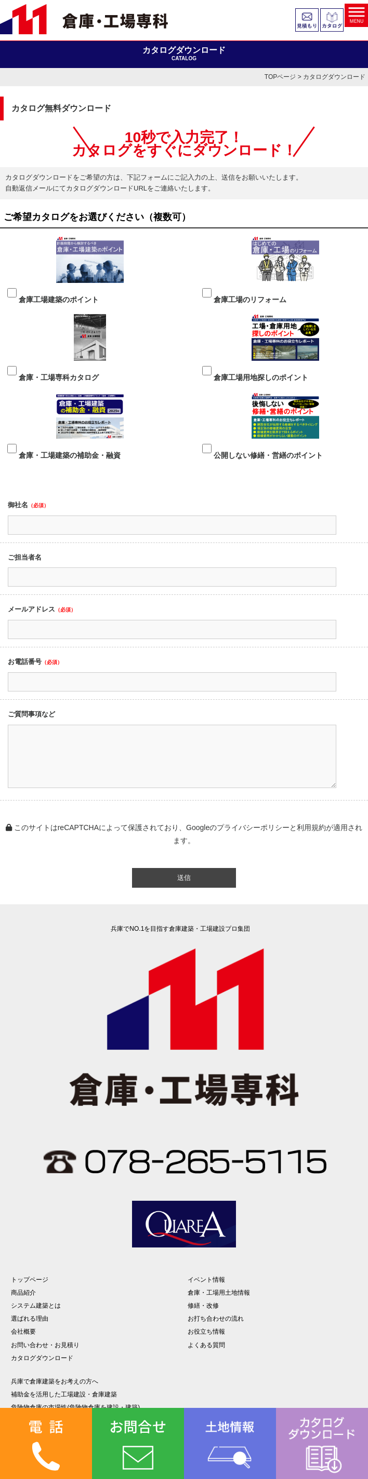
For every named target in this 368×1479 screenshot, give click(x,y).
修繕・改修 (203, 1305)
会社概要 (23, 1331)
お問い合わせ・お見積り (45, 1345)
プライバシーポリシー (253, 827)
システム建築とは (36, 1305)
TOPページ (280, 76)
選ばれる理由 (29, 1318)
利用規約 (311, 827)
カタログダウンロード (42, 1358)
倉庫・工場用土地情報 (219, 1292)
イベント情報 (206, 1279)
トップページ (29, 1279)
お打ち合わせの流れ (216, 1318)
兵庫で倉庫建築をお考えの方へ (54, 1381)
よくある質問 (206, 1345)
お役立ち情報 (206, 1331)
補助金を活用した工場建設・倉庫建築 (64, 1394)
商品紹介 (23, 1292)
